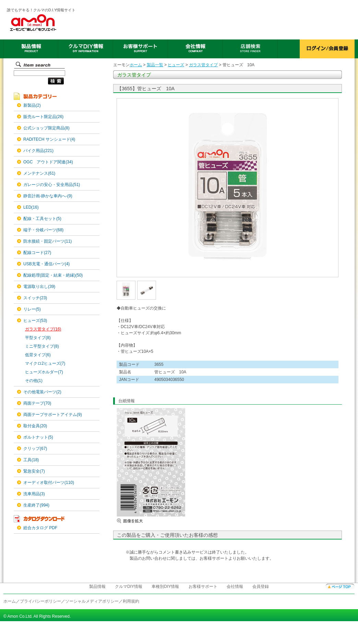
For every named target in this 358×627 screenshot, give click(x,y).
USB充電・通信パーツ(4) (46, 264)
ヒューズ (176, 64)
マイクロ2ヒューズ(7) (45, 363)
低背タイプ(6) (38, 354)
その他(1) (34, 380)
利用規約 (131, 601)
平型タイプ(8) (38, 337)
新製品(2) (32, 105)
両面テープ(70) (37, 403)
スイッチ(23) (35, 297)
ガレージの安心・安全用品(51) (51, 184)
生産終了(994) (36, 505)
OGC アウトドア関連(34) (48, 162)
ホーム (136, 64)
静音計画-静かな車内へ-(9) (47, 196)
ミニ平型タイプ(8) (42, 346)
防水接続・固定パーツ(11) (47, 241)
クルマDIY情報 (128, 586)
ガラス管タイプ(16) (43, 329)
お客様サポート (203, 586)
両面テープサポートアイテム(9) (52, 414)
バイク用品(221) (38, 150)
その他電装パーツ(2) (42, 392)
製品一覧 (155, 64)
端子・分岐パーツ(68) (43, 230)
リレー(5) (32, 309)
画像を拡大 (137, 520)
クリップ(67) (35, 448)
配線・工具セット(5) (42, 218)
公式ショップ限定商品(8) (46, 128)
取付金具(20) (35, 425)
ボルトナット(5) (38, 437)
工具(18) (31, 459)
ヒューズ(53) (35, 320)
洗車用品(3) (34, 493)
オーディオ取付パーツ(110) (48, 482)
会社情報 (235, 586)
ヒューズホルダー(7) (44, 372)
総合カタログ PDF (40, 527)
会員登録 (260, 586)
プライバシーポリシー (40, 601)
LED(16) (31, 207)
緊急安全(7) (34, 471)
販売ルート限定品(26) (43, 116)
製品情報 (97, 586)
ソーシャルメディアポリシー (92, 601)
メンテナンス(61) (39, 173)
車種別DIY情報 (165, 586)
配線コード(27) (37, 252)
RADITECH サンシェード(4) (49, 139)
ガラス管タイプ (203, 64)
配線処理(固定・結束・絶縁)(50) (53, 275)
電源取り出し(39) (39, 286)
